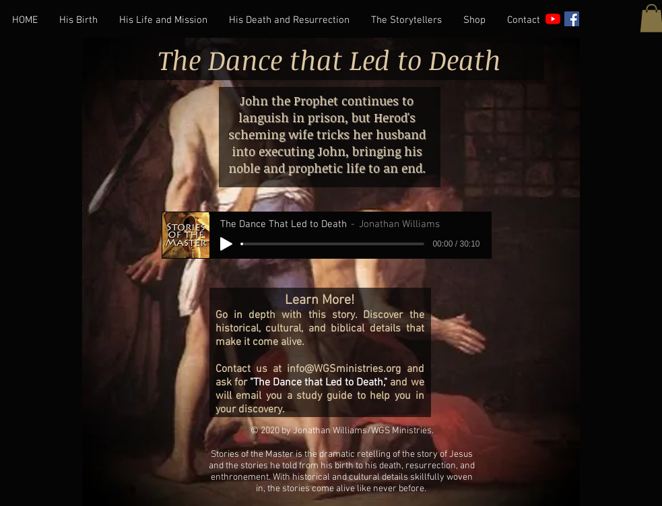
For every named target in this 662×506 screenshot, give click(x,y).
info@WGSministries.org (344, 369)
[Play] (226, 244)
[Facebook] (571, 18)
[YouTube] (552, 18)
